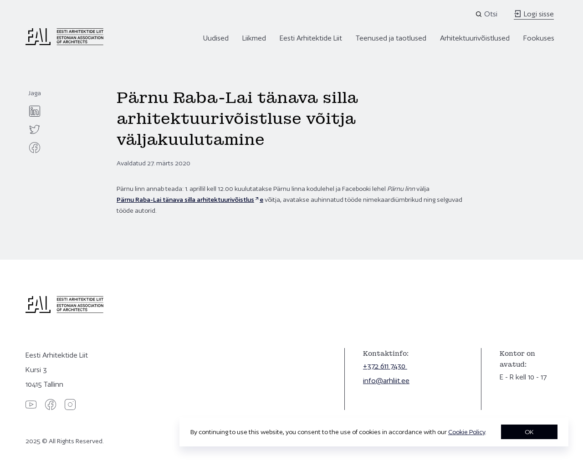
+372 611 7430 (385, 366)
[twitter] (35, 129)
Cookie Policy (466, 431)
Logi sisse (534, 14)
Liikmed (254, 38)
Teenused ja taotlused (391, 38)
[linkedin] (35, 111)
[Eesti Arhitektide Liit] (64, 42)
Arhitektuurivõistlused (475, 38)
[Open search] (487, 14)
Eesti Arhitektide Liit (311, 38)
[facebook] (35, 147)
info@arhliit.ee (386, 380)
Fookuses (538, 38)
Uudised (216, 38)
